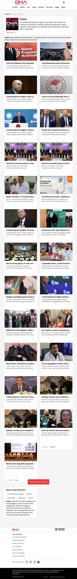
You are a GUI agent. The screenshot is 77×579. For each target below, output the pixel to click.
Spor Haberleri (17, 546)
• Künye (45, 577)
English (57, 7)
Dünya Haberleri (17, 550)
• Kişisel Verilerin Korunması (57, 577)
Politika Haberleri (18, 543)
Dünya (34, 7)
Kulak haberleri (18, 14)
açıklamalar (11, 498)
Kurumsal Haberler (18, 556)
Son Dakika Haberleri (19, 537)
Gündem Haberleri (18, 540)
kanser (30, 498)
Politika (22, 7)
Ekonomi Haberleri (18, 553)
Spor (28, 7)
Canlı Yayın (21, 498)
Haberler (7, 14)
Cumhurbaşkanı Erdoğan (16, 494)
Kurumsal (49, 7)
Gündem (15, 7)
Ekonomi (41, 7)
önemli (29, 494)
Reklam (63, 7)
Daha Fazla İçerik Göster (38, 482)
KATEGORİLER (17, 534)
